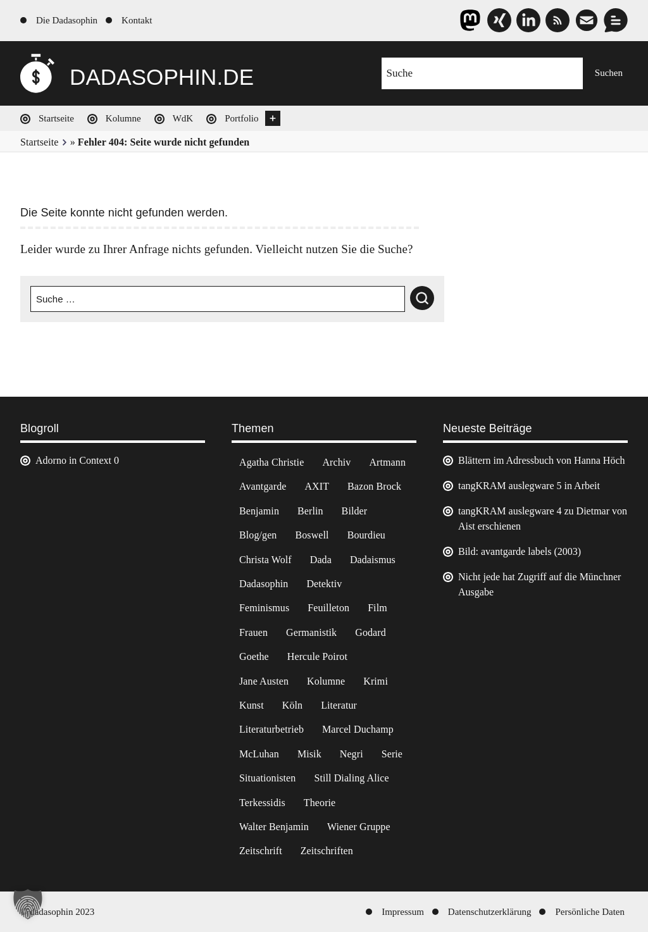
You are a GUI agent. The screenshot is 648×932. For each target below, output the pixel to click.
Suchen (609, 73)
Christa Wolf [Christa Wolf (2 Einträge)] (265, 559)
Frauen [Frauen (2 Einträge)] (253, 632)
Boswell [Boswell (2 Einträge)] (311, 535)
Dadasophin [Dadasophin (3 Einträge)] (263, 583)
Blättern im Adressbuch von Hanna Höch (541, 460)
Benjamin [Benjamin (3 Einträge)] (259, 511)
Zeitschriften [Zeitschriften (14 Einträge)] (327, 850)
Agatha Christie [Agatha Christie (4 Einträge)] (271, 462)
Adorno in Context (73, 460)
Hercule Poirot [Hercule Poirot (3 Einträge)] (317, 656)
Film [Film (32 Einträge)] (377, 607)
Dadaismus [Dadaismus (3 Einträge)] (373, 559)
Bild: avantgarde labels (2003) (519, 551)
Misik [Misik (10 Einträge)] (309, 754)
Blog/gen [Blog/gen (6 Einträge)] (258, 535)
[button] (28, 904)
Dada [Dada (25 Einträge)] (321, 559)
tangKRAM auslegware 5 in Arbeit (529, 485)
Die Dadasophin (66, 20)
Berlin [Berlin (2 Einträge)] (310, 511)
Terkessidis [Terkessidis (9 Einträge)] (262, 802)
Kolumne (123, 118)
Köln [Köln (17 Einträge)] (292, 705)
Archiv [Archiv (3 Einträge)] (336, 462)
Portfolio (241, 118)
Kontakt (137, 20)
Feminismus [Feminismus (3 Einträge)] (264, 607)
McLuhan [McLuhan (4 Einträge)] (259, 754)
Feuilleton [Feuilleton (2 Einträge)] (328, 607)
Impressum (403, 912)
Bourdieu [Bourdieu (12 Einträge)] (366, 535)
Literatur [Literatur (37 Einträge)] (339, 705)
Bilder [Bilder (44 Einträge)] (355, 511)
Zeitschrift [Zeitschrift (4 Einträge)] (260, 850)
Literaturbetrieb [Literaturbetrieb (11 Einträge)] (271, 729)
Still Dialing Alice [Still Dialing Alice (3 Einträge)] (351, 778)
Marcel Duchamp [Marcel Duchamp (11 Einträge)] (358, 729)
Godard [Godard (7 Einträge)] (370, 632)
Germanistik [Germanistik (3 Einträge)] (311, 632)
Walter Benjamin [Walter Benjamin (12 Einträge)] (274, 826)
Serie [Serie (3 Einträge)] (392, 754)
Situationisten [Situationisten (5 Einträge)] (267, 778)
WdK (183, 118)
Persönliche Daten (590, 912)
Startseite (56, 118)
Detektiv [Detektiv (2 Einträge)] (324, 583)
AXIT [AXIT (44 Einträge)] (316, 486)
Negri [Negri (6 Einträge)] (351, 754)
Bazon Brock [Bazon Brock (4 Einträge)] (374, 486)
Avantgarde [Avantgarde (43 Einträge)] (262, 486)
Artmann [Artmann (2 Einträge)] (387, 462)
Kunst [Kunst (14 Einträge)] (251, 705)
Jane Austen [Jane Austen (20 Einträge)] (264, 681)
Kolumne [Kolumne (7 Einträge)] (326, 681)
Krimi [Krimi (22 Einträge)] (375, 681)
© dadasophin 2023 (57, 912)
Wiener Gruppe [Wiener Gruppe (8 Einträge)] (358, 826)
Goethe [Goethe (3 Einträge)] (254, 656)
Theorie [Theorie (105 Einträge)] (319, 802)
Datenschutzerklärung (490, 912)
